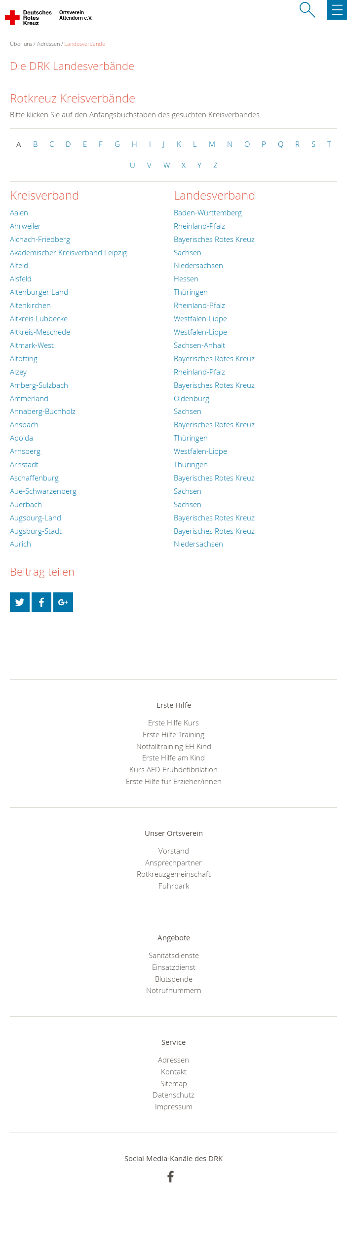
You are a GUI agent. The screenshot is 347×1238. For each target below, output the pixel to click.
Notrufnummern (173, 990)
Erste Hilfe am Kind (173, 757)
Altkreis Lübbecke (39, 318)
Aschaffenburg (34, 477)
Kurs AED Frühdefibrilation (173, 769)
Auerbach (26, 504)
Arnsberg (25, 451)
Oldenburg (191, 398)
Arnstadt (24, 464)
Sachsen (187, 252)
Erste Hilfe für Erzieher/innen (174, 781)
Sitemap (173, 1083)
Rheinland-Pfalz (199, 226)
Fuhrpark (173, 886)
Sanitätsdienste (174, 955)
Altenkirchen (30, 305)
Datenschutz (173, 1095)
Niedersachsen (198, 265)
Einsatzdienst (173, 967)
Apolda (21, 438)
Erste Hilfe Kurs (173, 722)
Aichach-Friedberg (40, 239)
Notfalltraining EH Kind (173, 746)
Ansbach (24, 424)
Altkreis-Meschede (40, 332)
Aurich (20, 544)
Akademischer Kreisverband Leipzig (68, 252)
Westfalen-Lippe (200, 318)
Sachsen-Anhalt (199, 345)
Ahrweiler (25, 226)
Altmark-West (32, 345)
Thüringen (191, 292)
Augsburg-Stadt (36, 531)
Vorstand (173, 851)
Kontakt (174, 1071)
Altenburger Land (39, 292)
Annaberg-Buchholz (43, 411)
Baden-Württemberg (208, 212)
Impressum (174, 1106)
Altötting (24, 358)
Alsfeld (21, 278)
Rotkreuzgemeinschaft (174, 874)
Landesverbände (84, 43)
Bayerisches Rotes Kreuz (214, 239)
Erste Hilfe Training (173, 734)
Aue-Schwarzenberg (43, 491)
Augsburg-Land (35, 517)
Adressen (48, 43)
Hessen (186, 278)
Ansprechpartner (173, 862)
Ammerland (29, 398)
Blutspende (174, 979)
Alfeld (19, 265)
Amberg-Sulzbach (39, 385)
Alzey (18, 372)
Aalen (19, 212)
